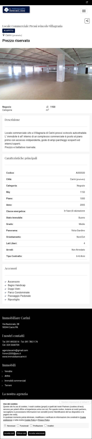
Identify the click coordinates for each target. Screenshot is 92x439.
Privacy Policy (43, 420)
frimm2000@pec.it (11, 353)
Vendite (8, 371)
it (87, 3)
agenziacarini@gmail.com (15, 350)
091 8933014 (12, 342)
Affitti (7, 376)
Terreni (8, 385)
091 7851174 (31, 342)
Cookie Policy (30, 420)
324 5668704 (12, 345)
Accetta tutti (9, 433)
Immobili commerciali (15, 380)
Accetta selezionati (36, 433)
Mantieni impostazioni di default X (75, 402)
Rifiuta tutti (21, 433)
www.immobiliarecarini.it (14, 356)
